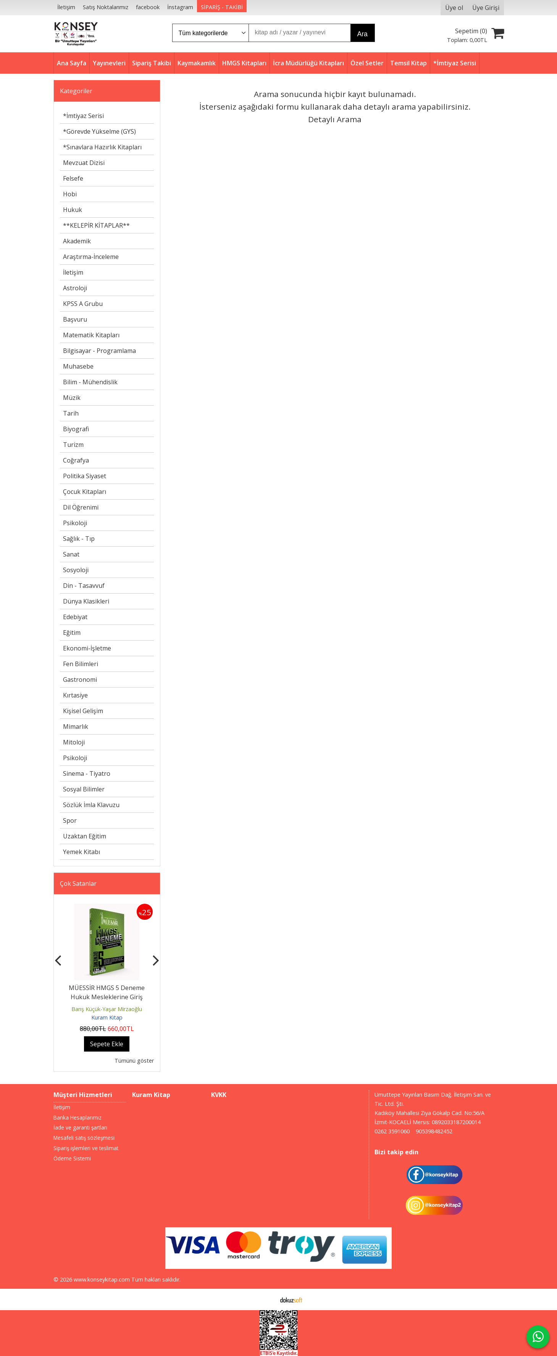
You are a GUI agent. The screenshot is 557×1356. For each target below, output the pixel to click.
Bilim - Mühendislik (90, 382)
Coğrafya (76, 460)
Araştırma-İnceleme (91, 256)
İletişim (73, 272)
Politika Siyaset (84, 476)
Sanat (71, 554)
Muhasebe (78, 366)
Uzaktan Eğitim (84, 836)
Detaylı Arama (335, 119)
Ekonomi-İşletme (87, 648)
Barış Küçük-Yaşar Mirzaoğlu (106, 1009)
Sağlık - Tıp (79, 538)
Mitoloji (74, 742)
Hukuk (72, 210)
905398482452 (434, 1131)
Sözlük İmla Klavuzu (91, 805)
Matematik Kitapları (91, 335)
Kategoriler (76, 91)
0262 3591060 (392, 1131)
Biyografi (76, 429)
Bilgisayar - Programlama (99, 350)
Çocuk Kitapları (84, 491)
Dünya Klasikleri (86, 601)
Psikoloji (75, 523)
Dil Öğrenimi (80, 507)
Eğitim (72, 632)
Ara (362, 34)
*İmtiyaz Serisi (83, 116)
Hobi (70, 194)
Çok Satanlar (78, 883)
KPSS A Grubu (83, 303)
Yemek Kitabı (81, 852)
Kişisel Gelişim (83, 711)
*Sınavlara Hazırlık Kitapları (102, 147)
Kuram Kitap (107, 1017)
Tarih (71, 413)
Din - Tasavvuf (84, 585)
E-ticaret (266, 1299)
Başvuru (75, 319)
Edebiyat (75, 617)
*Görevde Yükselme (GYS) (99, 131)
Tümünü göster (134, 1060)
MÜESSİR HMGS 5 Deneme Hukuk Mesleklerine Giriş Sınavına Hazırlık (107, 997)
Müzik (72, 397)
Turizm (73, 444)
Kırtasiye (75, 695)
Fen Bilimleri (80, 664)
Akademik (77, 241)
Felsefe (73, 178)
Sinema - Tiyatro (86, 773)
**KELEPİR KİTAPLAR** (96, 225)
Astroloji (75, 288)
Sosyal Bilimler (84, 789)
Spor (70, 820)
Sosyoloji (76, 570)
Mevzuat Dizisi (84, 163)
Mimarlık (75, 726)
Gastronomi (80, 679)
